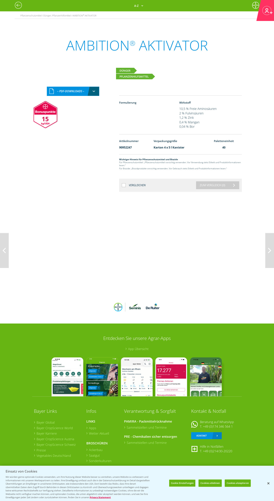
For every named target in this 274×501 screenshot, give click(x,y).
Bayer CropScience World (55, 428)
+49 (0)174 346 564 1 (218, 426)
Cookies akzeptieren (238, 483)
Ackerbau (96, 450)
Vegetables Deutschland (54, 455)
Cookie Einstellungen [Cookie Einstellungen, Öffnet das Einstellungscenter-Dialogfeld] (182, 483)
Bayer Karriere (47, 433)
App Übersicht (138, 349)
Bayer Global (46, 422)
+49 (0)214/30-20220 (217, 451)
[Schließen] (268, 483)
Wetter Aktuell (99, 433)
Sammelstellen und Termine (147, 427)
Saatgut (94, 455)
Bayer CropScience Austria (55, 439)
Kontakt (201, 435)
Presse (41, 450)
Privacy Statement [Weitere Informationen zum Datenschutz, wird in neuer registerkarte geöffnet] (100, 497)
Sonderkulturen (100, 461)
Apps (92, 428)
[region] (137, 483)
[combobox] (73, 91)
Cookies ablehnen (210, 483)
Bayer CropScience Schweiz (56, 444)
